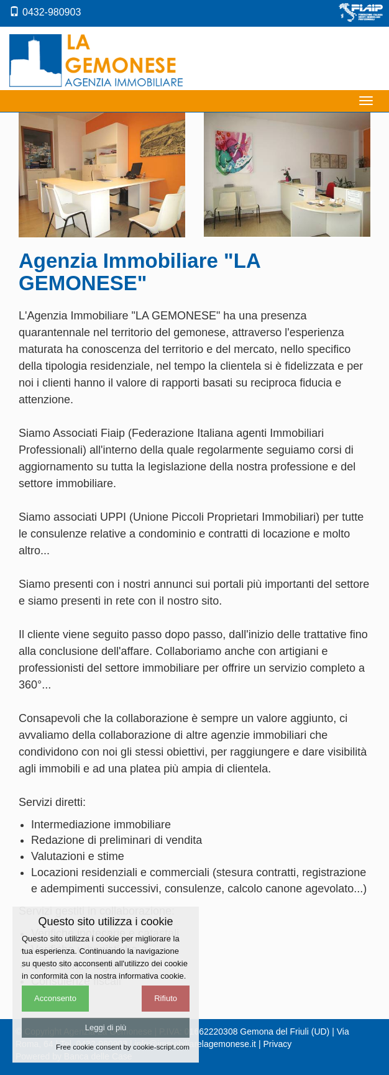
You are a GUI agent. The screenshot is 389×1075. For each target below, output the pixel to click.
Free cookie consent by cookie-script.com (123, 1047)
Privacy (277, 1044)
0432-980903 (45, 12)
